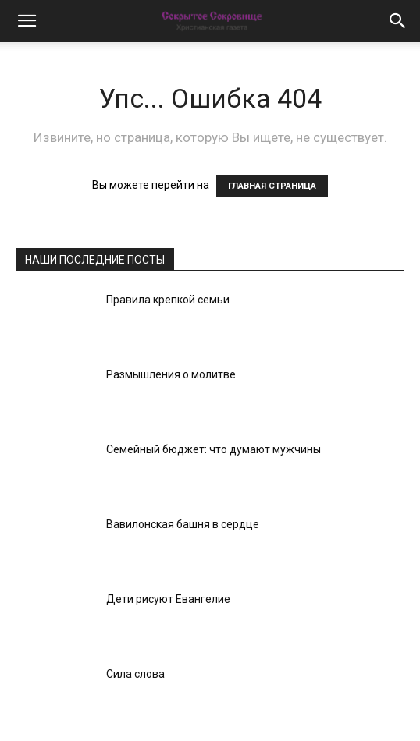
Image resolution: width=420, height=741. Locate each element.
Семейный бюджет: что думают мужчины (213, 449)
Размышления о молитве (171, 374)
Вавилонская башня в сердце (182, 524)
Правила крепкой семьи (168, 299)
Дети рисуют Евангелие (168, 599)
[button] (27, 21)
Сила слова (135, 674)
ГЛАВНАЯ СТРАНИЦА (272, 186)
